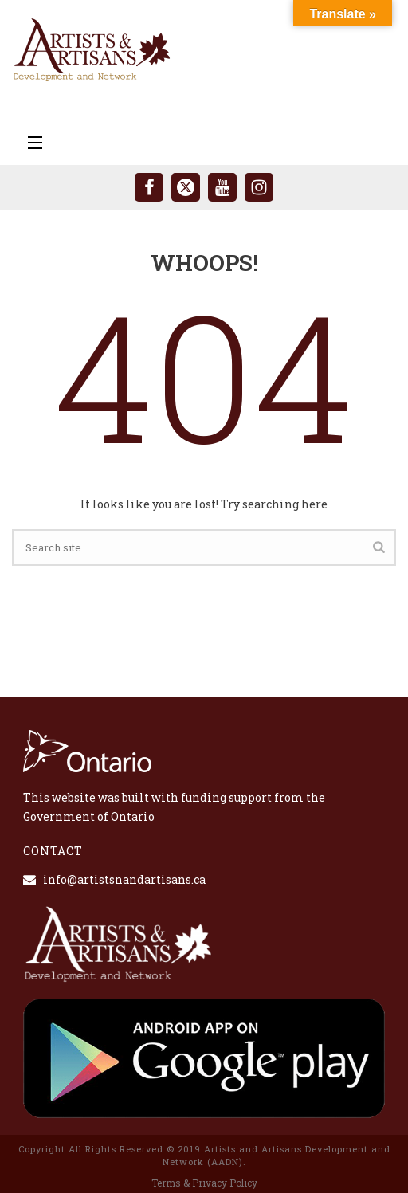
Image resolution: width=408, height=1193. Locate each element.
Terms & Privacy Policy (204, 1182)
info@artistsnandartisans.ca (124, 880)
